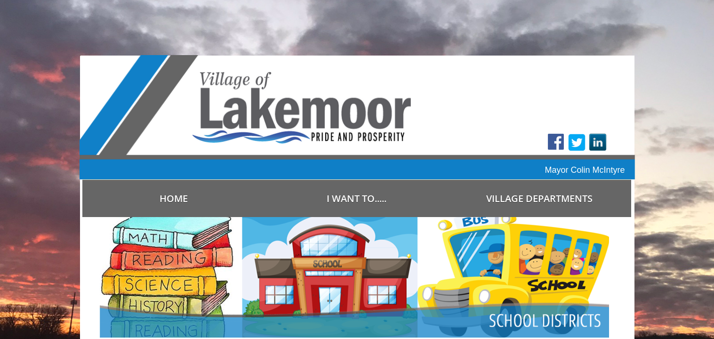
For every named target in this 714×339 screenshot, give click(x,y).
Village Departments (539, 198)
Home (174, 198)
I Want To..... (356, 198)
